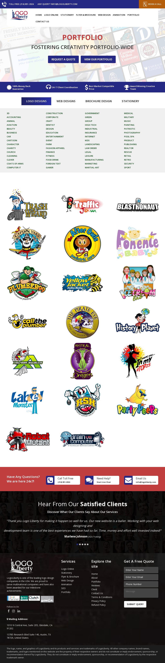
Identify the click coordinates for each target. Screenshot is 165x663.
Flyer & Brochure (86, 14)
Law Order (91, 148)
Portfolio (133, 14)
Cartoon (12, 140)
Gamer (49, 167)
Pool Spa (129, 136)
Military (129, 117)
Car (9, 136)
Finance (50, 152)
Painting (129, 124)
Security (129, 163)
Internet (90, 136)
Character (13, 144)
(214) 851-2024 (64, 482)
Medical (128, 113)
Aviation (12, 124)
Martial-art (92, 167)
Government (92, 113)
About (94, 577)
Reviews (95, 585)
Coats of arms (15, 163)
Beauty (11, 128)
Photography (132, 132)
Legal (88, 152)
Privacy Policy (98, 600)
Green (88, 117)
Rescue (128, 152)
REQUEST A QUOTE (63, 59)
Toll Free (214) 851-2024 (21, 4)
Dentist (50, 124)
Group (88, 121)
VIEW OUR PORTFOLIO (98, 59)
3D (8, 113)
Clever (10, 159)
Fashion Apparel (55, 148)
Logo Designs (36, 101)
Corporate (52, 117)
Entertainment (55, 136)
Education (52, 132)
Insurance (91, 132)
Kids (87, 140)
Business (12, 132)
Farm (49, 144)
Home (39, 14)
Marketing (91, 163)
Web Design (104, 14)
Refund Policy (98, 604)
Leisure (89, 155)
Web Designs (66, 101)
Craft (49, 121)
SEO (63, 588)
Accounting (14, 117)
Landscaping (92, 144)
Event (49, 140)
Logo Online (51, 14)
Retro (127, 159)
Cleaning (12, 155)
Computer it (14, 167)
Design (50, 128)
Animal (11, 121)
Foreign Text (53, 163)
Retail (127, 155)
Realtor (128, 148)
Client (94, 589)
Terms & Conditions (101, 597)
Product (129, 140)
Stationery (67, 14)
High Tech (90, 124)
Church (11, 152)
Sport (127, 167)
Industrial (91, 128)
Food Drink (52, 159)
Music (127, 121)
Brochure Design (98, 101)
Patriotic (129, 128)
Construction (54, 113)
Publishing (130, 144)
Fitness (50, 155)
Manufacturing (94, 159)
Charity (11, 148)
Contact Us (42, 21)
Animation (119, 14)
